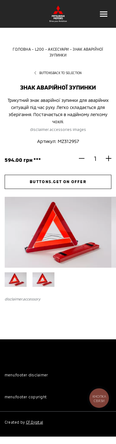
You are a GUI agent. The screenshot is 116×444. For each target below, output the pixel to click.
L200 (39, 49)
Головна (22, 49)
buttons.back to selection (58, 73)
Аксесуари (58, 49)
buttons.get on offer (58, 181)
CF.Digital (34, 422)
